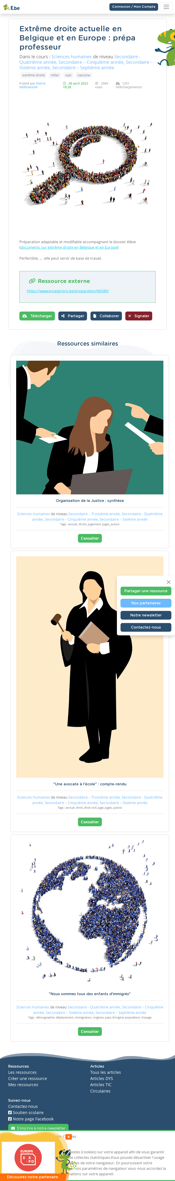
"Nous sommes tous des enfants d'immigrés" (90, 994)
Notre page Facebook (31, 1119)
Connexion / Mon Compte (133, 6)
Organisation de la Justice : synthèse (90, 501)
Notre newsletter (146, 615)
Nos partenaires (146, 603)
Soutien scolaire (26, 1112)
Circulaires (100, 1091)
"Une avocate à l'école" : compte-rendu (89, 784)
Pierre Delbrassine (32, 85)
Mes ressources (23, 1084)
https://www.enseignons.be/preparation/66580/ (68, 290)
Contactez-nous (146, 627)
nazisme (83, 75)
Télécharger (37, 316)
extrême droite (33, 75)
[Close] (168, 582)
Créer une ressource (27, 1078)
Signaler (138, 316)
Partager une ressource (145, 591)
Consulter (90, 538)
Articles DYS (101, 1078)
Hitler (55, 75)
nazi (68, 75)
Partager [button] (72, 316)
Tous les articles (105, 1072)
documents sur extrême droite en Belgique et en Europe (69, 247)
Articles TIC (100, 1084)
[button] (106, 316)
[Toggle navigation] (166, 6)
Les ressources (22, 1072)
